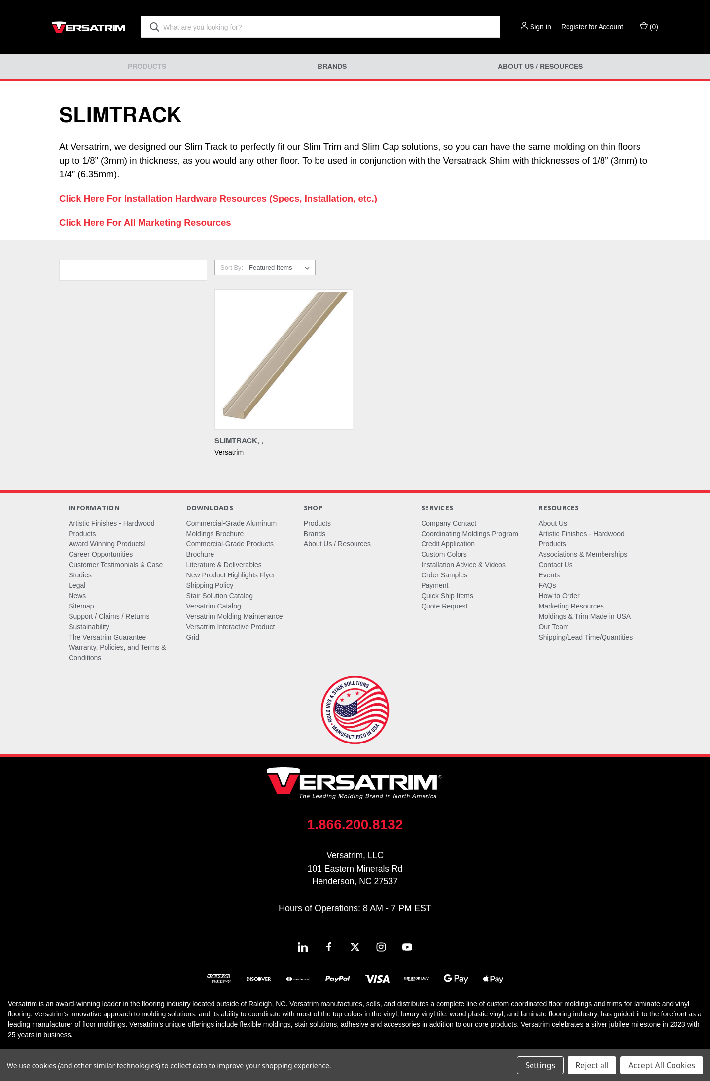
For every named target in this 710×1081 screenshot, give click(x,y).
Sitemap (81, 606)
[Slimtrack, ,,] (283, 359)
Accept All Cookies (661, 1065)
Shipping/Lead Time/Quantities (585, 637)
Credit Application (448, 544)
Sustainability (89, 627)
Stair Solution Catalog (219, 596)
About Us (552, 523)
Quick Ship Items (447, 596)
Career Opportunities (101, 554)
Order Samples (444, 575)
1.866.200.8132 (355, 824)
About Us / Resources (540, 66)
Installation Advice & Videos (463, 565)
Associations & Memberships (582, 554)
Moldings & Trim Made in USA (584, 616)
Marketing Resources (571, 606)
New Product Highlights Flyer (231, 575)
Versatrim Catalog (213, 606)
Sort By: (231, 267)
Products (147, 66)
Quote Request (444, 606)
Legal (77, 585)
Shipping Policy (210, 585)
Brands (332, 66)
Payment (434, 585)
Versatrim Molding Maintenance (234, 616)
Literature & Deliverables (224, 565)
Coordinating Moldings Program (469, 534)
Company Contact (448, 523)
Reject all (591, 1065)
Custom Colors (444, 554)
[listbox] (281, 267)
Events (549, 575)
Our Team (553, 627)
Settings (540, 1065)
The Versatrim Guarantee (107, 637)
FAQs (547, 585)
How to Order (558, 596)
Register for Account (592, 27)
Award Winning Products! (107, 544)
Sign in (540, 27)
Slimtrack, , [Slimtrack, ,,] (238, 440)
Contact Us (555, 565)
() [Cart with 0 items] (649, 26)
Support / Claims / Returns (109, 616)
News (77, 596)
